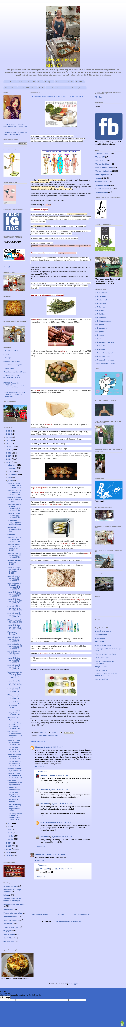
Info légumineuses (103, 321)
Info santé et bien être (104, 342)
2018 (9, 453)
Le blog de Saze (102, 658)
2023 (9, 437)
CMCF (7, 354)
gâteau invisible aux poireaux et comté (15, 499)
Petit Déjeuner (49, 82)
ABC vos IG (100, 642)
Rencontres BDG (11, 917)
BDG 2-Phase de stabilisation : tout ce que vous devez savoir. (15, 385)
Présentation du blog (13, 913)
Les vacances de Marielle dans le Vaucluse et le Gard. (15, 675)
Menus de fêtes (102, 164)
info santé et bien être (48, 735)
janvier (11, 839)
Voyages (7, 931)
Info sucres (100, 349)
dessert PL (50, 88)
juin (10, 823)
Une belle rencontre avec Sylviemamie (15, 782)
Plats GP (70, 82)
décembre (12, 465)
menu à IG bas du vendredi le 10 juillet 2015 (14, 705)
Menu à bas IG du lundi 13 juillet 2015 (14, 667)
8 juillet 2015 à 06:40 (55, 854)
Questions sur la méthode (15, 372)
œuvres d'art (9, 941)
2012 (9, 849)
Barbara (44, 775)
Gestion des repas (12, 361)
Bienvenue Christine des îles (14, 529)
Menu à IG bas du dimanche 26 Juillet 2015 (14, 547)
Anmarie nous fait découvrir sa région (14, 653)
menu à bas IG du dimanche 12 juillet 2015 (15, 683)
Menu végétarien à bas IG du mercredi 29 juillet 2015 (15, 507)
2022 (9, 440)
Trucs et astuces (11, 927)
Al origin (98, 97)
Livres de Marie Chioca (105, 363)
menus (98, 178)
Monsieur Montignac (13, 365)
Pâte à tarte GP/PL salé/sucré (27, 88)
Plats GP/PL (79, 82)
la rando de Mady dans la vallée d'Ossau (14, 522)
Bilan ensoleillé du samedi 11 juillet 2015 (14, 697)
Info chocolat (101, 300)
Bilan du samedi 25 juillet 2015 (14, 562)
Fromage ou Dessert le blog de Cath (108, 650)
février (11, 836)
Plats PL (41, 88)
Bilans (6, 895)
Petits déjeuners (102, 175)
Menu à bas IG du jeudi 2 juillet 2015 (14, 794)
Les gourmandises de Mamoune (104, 662)
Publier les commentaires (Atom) (67, 921)
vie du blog (8, 938)
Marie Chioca (101, 670)
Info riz (98, 339)
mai (10, 826)
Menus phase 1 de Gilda (105, 654)
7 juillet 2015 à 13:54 (59, 790)
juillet (10, 481)
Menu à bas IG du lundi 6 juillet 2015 (14, 749)
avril (10, 830)
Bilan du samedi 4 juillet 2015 (15, 769)
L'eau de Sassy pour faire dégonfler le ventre (14, 807)
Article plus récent (40, 914)
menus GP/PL (101, 182)
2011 (8, 852)
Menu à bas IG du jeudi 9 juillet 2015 (14, 713)
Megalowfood (101, 667)
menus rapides (101, 192)
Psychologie (9, 368)
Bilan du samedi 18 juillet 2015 (15, 621)
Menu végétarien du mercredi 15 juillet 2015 (15, 646)
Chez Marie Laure (103, 631)
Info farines (100, 307)
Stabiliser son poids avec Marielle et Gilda (106, 675)
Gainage (7, 358)
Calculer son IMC (11, 351)
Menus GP (99, 157)
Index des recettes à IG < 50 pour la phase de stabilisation (14, 394)
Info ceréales (100, 296)
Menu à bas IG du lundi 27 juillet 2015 (14, 539)
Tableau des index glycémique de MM (12, 376)
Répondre (39, 767)
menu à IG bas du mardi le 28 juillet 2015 (15, 515)
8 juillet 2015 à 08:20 (59, 822)
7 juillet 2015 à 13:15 (58, 775)
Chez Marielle (101, 635)
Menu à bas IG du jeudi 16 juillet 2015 (14, 639)
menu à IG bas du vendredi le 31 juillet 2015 (15, 485)
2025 (9, 431)
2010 (9, 855)
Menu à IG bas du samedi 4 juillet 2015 (14, 763)
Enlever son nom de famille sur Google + (12, 899)
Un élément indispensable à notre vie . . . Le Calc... (15, 734)
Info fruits (99, 310)
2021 (9, 443)
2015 (9, 462)
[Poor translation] (7, 997)
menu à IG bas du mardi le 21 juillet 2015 (15, 594)
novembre (12, 468)
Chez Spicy (100, 638)
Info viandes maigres (104, 353)
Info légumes (100, 317)
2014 (9, 843)
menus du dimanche (103, 189)
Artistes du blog (11, 886)
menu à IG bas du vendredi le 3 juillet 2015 (15, 775)
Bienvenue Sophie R (12, 633)
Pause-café (8, 910)
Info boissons (101, 293)
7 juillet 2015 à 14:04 (62, 804)
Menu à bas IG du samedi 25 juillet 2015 (14, 555)
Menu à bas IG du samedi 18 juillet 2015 (14, 615)
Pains (39, 82)
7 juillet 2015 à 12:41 (53, 747)
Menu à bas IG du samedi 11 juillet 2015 (14, 690)
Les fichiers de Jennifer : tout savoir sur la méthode (15, 126)
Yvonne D (44, 804)
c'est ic (48, 205)
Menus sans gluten (103, 167)
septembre (13, 474)
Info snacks (100, 346)
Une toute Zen (101, 679)
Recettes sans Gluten (62, 88)
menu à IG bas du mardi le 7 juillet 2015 (14, 742)
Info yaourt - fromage (104, 360)
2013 (9, 846)
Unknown (39, 747)
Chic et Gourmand (103, 645)
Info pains (99, 325)
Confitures (21, 82)
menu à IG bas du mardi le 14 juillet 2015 (14, 660)
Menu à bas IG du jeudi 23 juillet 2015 (14, 578)
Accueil (61, 914)
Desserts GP (31, 82)
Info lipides (100, 314)
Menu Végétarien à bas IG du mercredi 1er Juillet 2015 (15, 816)
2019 (9, 450)
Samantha (39, 854)
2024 (9, 434)
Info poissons (101, 328)
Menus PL (99, 160)
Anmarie (44, 790)
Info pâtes (99, 332)
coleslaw (11, 534)
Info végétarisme (102, 356)
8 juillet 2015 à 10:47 (62, 869)
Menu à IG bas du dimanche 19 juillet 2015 (15, 608)
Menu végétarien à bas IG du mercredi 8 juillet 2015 (15, 726)
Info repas (99, 335)
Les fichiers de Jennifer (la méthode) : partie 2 (15, 133)
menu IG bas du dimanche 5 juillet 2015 (14, 756)
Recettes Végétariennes (78, 88)
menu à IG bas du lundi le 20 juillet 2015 (15, 601)
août (10, 477)
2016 (9, 459)
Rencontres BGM (11, 920)
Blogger (74, 984)
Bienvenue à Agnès (13, 719)
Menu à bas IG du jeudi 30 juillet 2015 (14, 492)
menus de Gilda (102, 185)
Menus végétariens (103, 171)
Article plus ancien (82, 914)
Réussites (8, 924)
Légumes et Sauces (10, 88)
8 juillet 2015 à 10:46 (62, 837)
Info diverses (100, 303)
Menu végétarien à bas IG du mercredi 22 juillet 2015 (15, 586)
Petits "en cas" (60, 82)
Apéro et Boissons (10, 82)
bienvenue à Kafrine (13, 801)
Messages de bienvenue (14, 904)
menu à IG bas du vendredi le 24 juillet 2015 (14, 570)
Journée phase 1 (102, 153)
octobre (11, 471)
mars (10, 833)
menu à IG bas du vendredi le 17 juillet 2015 (15, 627)
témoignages (9, 934)
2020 (9, 447)
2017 (9, 456)
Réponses (42, 771)
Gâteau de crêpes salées (14, 789)
